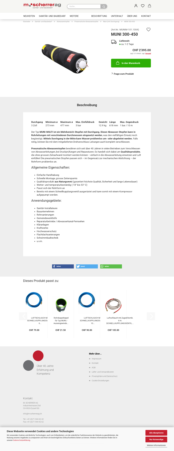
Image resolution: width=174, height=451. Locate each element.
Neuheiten (29, 16)
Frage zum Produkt (124, 73)
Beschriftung (99, 16)
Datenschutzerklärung (21, 440)
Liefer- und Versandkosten (103, 372)
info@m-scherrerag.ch (32, 414)
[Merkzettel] (142, 6)
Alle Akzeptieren (156, 433)
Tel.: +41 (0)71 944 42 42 (33, 419)
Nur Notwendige (156, 439)
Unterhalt (117, 16)
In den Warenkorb (128, 63)
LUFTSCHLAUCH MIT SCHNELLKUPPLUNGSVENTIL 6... (40, 320)
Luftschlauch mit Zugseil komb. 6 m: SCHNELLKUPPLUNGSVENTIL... (120, 320)
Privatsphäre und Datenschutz (104, 376)
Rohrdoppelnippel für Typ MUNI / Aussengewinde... (61, 320)
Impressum (96, 359)
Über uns (132, 16)
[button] (136, 6)
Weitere (74, 16)
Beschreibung (87, 105)
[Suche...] (103, 6)
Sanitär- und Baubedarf (52, 16)
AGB (94, 367)
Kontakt (146, 16)
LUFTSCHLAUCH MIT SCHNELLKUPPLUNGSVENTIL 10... (93, 320)
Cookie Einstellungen (100, 380)
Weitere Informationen (156, 445)
